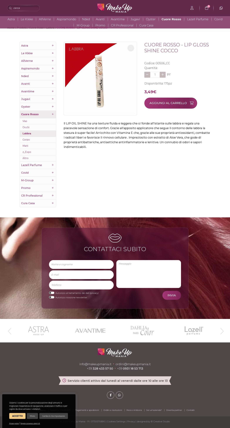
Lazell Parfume (197, 19)
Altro (25, 158)
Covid (218, 19)
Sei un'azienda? (154, 410)
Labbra (27, 133)
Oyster (151, 19)
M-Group (83, 25)
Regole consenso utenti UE (30, 423)
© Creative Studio (160, 421)
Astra (11, 19)
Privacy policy (14, 423)
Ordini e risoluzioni (112, 410)
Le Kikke (27, 19)
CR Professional (122, 25)
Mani (25, 145)
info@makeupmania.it (95, 364)
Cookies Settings (116, 421)
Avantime (118, 19)
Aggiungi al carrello (173, 103)
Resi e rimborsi (134, 410)
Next (220, 330)
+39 (100, 368)
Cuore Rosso (171, 19)
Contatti (190, 410)
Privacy (131, 421)
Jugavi (135, 19)
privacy (94, 293)
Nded (86, 19)
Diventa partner (174, 410)
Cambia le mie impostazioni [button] (53, 416)
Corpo (26, 139)
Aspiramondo (66, 19)
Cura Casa (146, 25)
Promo (100, 25)
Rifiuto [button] (32, 416)
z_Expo (27, 152)
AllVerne (45, 19)
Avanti (100, 19)
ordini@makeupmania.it (133, 364)
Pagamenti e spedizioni (87, 410)
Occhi (26, 127)
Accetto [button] (17, 416)
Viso (25, 121)
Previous (9, 330)
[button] (130, 48)
